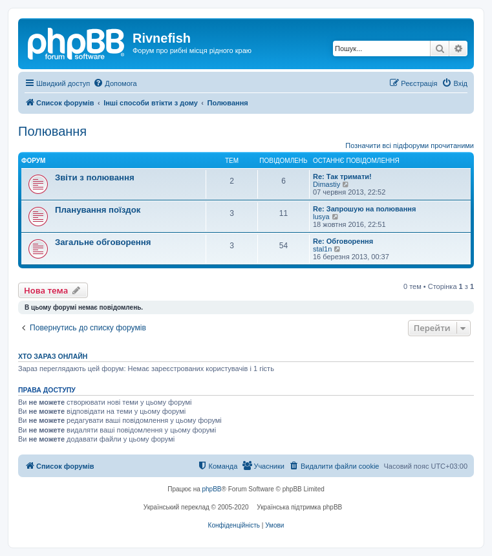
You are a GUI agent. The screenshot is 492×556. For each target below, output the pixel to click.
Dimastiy (326, 184)
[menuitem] (114, 83)
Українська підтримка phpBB (299, 507)
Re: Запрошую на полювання (364, 209)
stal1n (322, 249)
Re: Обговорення (343, 241)
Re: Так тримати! (342, 176)
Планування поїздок (97, 210)
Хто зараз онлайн (52, 356)
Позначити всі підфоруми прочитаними (409, 145)
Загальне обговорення (103, 242)
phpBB (212, 489)
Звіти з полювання (94, 177)
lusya (321, 216)
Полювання (52, 131)
